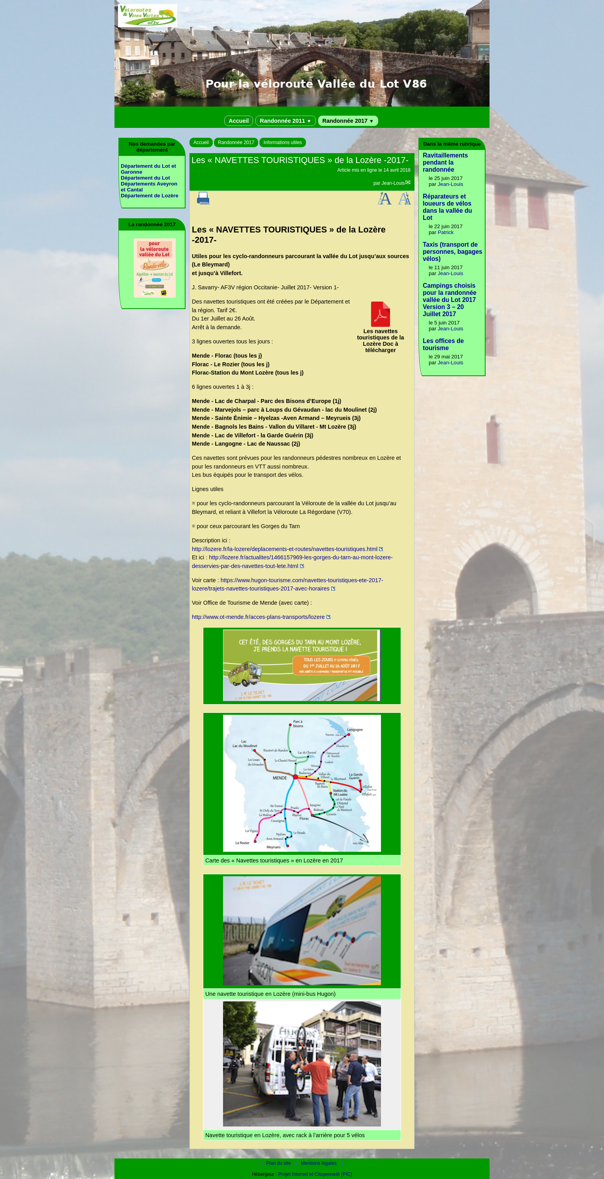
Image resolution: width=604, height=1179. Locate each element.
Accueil (239, 121)
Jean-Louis (393, 183)
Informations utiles (282, 142)
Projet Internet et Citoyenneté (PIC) (315, 1174)
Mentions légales (316, 1163)
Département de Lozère (149, 196)
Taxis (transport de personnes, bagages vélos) (452, 251)
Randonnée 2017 (348, 121)
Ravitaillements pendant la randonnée (445, 162)
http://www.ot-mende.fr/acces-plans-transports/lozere (258, 617)
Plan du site (276, 1163)
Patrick (446, 232)
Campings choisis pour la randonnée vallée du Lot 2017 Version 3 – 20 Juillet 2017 (449, 299)
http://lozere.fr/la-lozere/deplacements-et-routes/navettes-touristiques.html (284, 549)
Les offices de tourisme (443, 344)
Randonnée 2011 (285, 121)
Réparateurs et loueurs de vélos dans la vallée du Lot (447, 207)
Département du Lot (145, 178)
